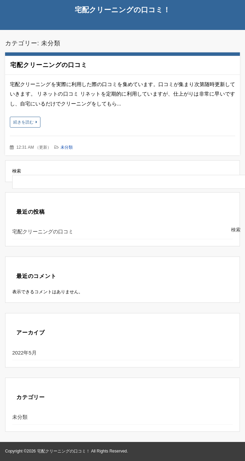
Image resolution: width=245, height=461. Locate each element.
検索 (16, 171)
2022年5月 (24, 353)
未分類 (66, 147)
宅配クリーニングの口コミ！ (122, 10)
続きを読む (23, 122)
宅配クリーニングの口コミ (48, 65)
